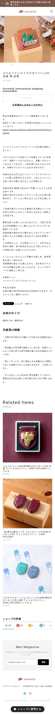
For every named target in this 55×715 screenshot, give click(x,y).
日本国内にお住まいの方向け (27, 105)
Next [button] (50, 39)
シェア (19, 304)
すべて (8, 625)
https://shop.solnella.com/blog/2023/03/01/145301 (27, 131)
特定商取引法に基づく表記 (33, 686)
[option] (27, 39)
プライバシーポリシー (11, 686)
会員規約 (48, 686)
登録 (43, 662)
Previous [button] (4, 39)
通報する (28, 304)
